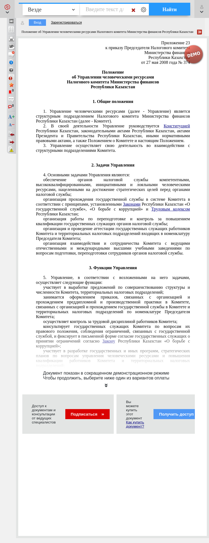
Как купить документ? (135, 424)
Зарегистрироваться (66, 22)
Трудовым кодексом (170, 209)
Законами (131, 204)
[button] (7, 9)
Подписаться (87, 414)
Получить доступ (180, 414)
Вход (37, 22)
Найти (169, 9)
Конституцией (177, 126)
